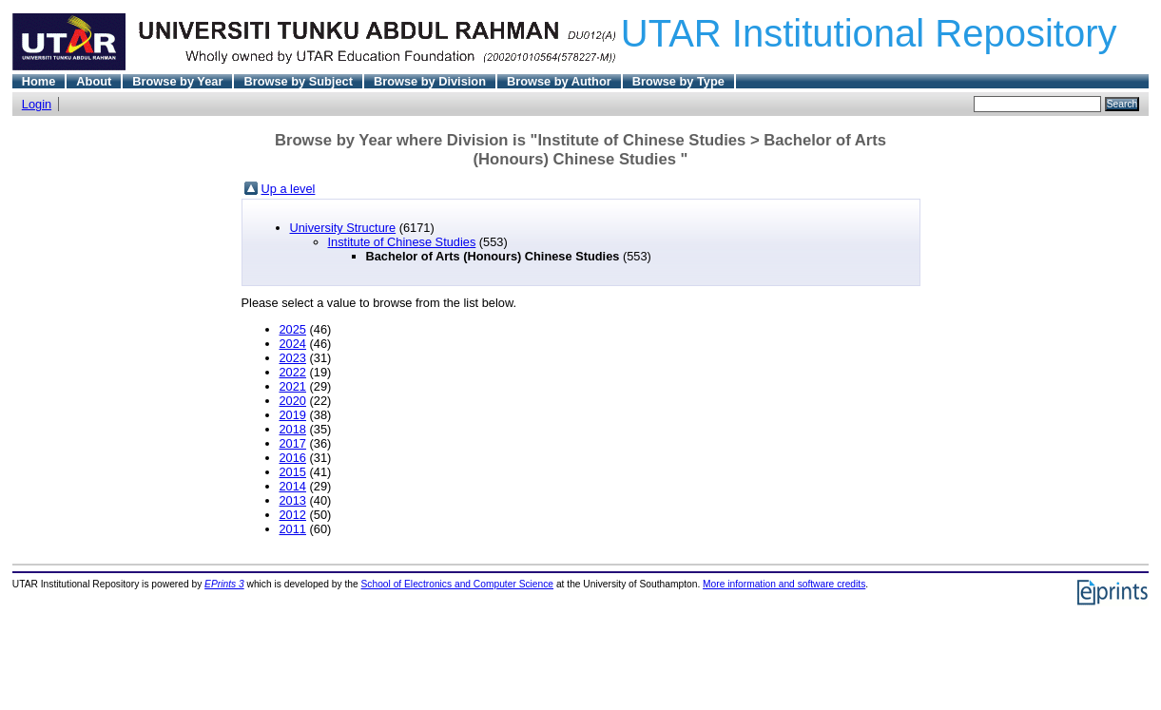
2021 (293, 386)
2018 (293, 429)
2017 (293, 443)
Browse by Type (678, 81)
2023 (293, 358)
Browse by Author (559, 81)
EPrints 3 (224, 584)
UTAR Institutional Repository (869, 33)
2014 (293, 486)
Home (39, 81)
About (93, 81)
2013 (293, 500)
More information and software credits (784, 584)
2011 (293, 529)
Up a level (288, 189)
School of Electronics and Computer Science (457, 584)
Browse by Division (430, 81)
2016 (293, 458)
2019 (293, 415)
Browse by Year (177, 81)
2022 (293, 372)
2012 (293, 515)
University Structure (343, 228)
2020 (293, 400)
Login (36, 104)
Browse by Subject (298, 81)
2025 (293, 329)
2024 (293, 343)
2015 (293, 472)
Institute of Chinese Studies (402, 242)
